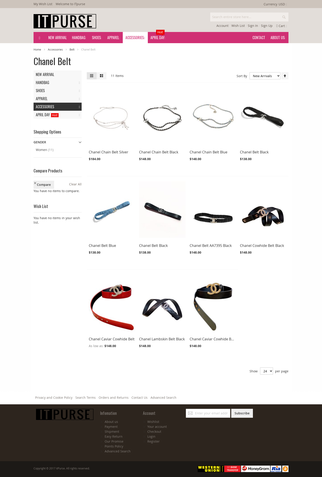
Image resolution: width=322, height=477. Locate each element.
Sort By (242, 76)
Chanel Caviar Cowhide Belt (112, 339)
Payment (111, 426)
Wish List (238, 25)
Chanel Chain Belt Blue (208, 152)
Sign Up (267, 25)
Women (48, 149)
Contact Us (139, 397)
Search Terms (85, 397)
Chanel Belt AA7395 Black (211, 245)
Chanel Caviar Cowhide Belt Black (217, 339)
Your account (157, 426)
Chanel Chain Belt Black (158, 152)
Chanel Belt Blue (102, 245)
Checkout (154, 431)
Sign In (253, 25)
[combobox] (249, 17)
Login (151, 436)
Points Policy (114, 446)
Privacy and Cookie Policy (53, 397)
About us (111, 422)
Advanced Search (163, 397)
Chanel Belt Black (254, 152)
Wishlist (153, 422)
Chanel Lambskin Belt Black (162, 339)
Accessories (56, 49)
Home (38, 49)
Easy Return (114, 436)
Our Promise (114, 441)
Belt (72, 49)
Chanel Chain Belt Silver (108, 152)
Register (153, 441)
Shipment (112, 431)
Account (222, 25)
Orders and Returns (114, 397)
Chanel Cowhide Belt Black (262, 245)
